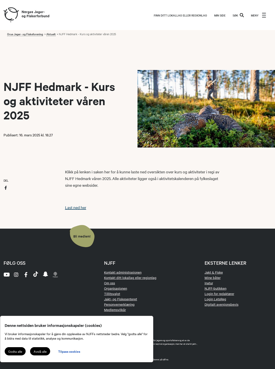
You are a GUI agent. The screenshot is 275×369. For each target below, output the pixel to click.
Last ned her (75, 207)
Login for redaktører (219, 293)
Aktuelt (51, 34)
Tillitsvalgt (112, 293)
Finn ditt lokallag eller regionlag (180, 15)
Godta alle (15, 351)
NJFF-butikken (215, 288)
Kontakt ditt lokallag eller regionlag (130, 277)
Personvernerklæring (119, 304)
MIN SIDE (220, 15)
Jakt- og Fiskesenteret (120, 299)
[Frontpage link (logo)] (11, 15)
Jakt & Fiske (214, 272)
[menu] (258, 15)
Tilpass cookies (69, 351)
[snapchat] (45, 274)
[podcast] (55, 274)
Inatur (209, 283)
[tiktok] (35, 274)
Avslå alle (40, 351)
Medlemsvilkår (115, 310)
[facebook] (26, 274)
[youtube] (6, 274)
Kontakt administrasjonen (123, 272)
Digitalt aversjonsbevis (221, 304)
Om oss (109, 283)
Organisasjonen (115, 288)
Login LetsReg (215, 299)
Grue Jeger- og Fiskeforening (25, 34)
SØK (238, 15)
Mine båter (213, 277)
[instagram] (16, 274)
